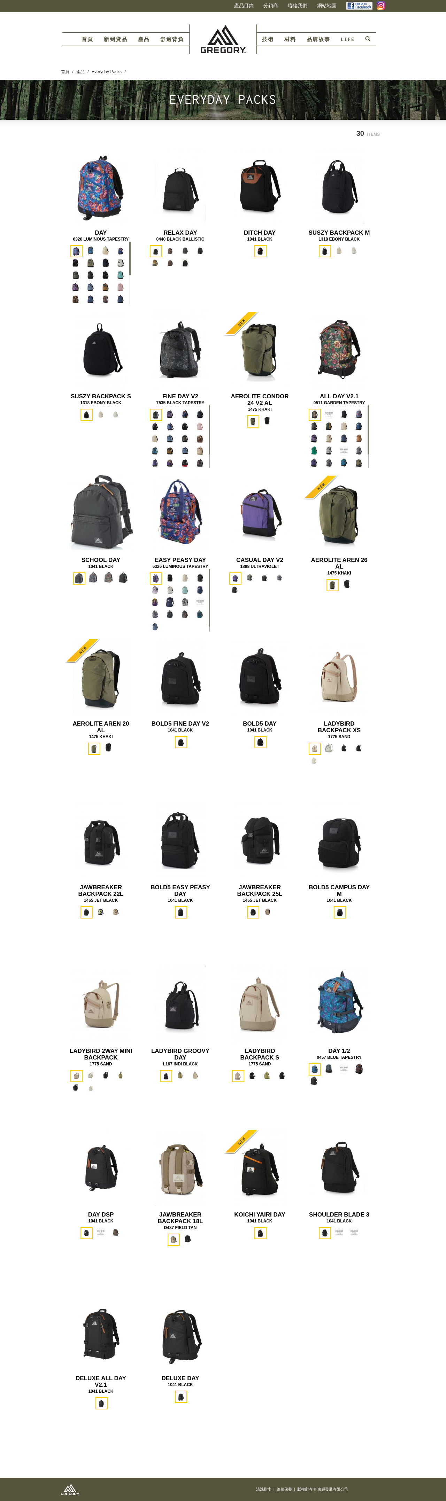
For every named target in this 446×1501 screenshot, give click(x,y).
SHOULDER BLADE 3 (339, 1214)
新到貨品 (116, 39)
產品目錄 (244, 5)
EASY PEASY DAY (180, 560)
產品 (144, 39)
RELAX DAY (180, 232)
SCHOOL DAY (101, 560)
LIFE (348, 39)
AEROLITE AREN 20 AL (101, 727)
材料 (290, 39)
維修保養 (284, 1489)
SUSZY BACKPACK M (339, 232)
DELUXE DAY (180, 1378)
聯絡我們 (297, 5)
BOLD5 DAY (260, 723)
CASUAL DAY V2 (259, 560)
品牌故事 (318, 39)
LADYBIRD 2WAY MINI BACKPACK (101, 1054)
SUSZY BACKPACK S (101, 396)
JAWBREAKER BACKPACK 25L (259, 890)
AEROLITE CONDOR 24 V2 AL (260, 399)
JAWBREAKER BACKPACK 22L (100, 890)
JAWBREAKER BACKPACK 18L (180, 1218)
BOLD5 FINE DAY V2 (180, 723)
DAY (101, 232)
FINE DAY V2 (180, 396)
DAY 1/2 (339, 1051)
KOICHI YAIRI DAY (259, 1214)
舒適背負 (172, 39)
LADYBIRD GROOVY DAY (180, 1054)
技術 (268, 39)
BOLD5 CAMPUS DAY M (339, 890)
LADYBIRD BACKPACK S (259, 1054)
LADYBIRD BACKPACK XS (339, 727)
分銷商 (270, 5)
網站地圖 (327, 5)
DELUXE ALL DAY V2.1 (101, 1381)
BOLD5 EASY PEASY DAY (180, 890)
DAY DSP (101, 1214)
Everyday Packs (107, 71)
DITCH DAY (260, 232)
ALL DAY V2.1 (339, 396)
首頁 (87, 39)
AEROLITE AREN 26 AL (339, 563)
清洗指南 (263, 1489)
